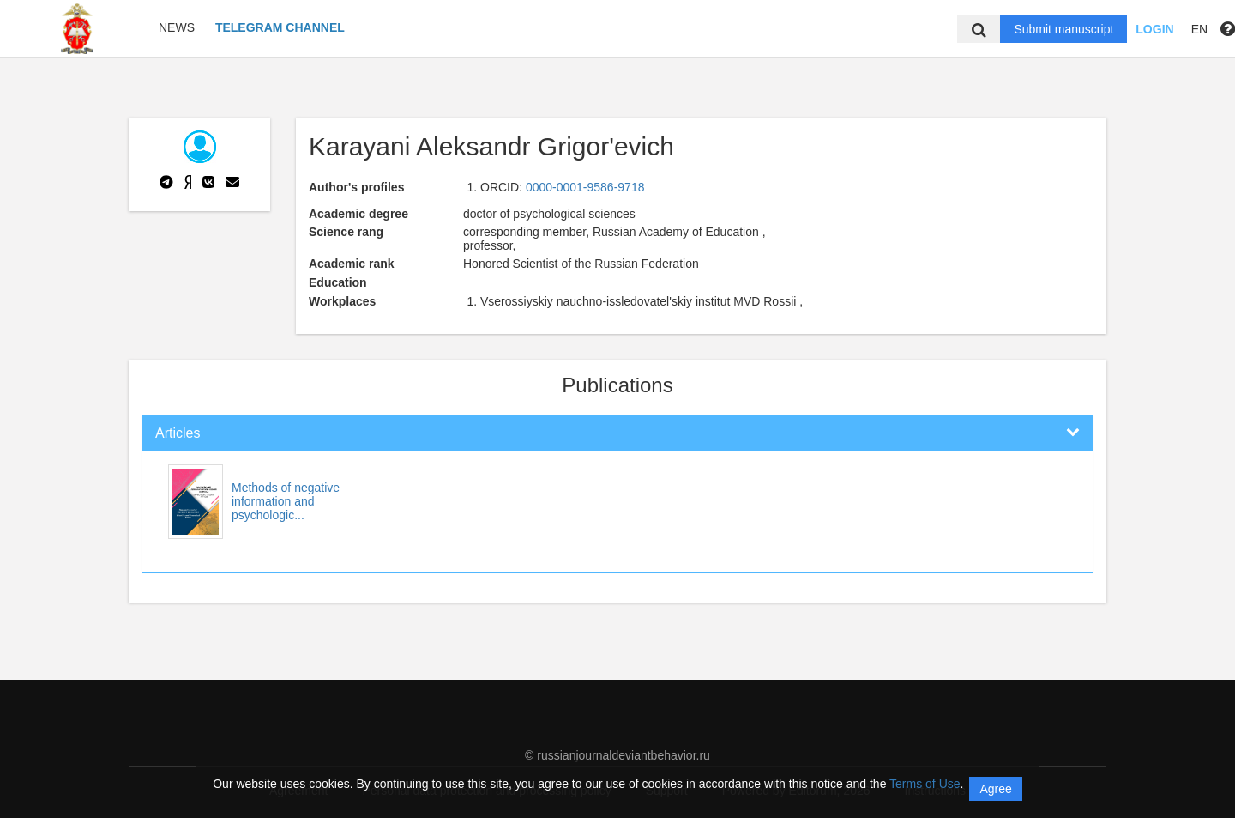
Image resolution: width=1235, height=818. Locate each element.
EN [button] (1199, 29)
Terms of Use (924, 784)
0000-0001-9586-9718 (585, 187)
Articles (177, 433)
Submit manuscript (1063, 29)
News (177, 27)
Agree (995, 789)
